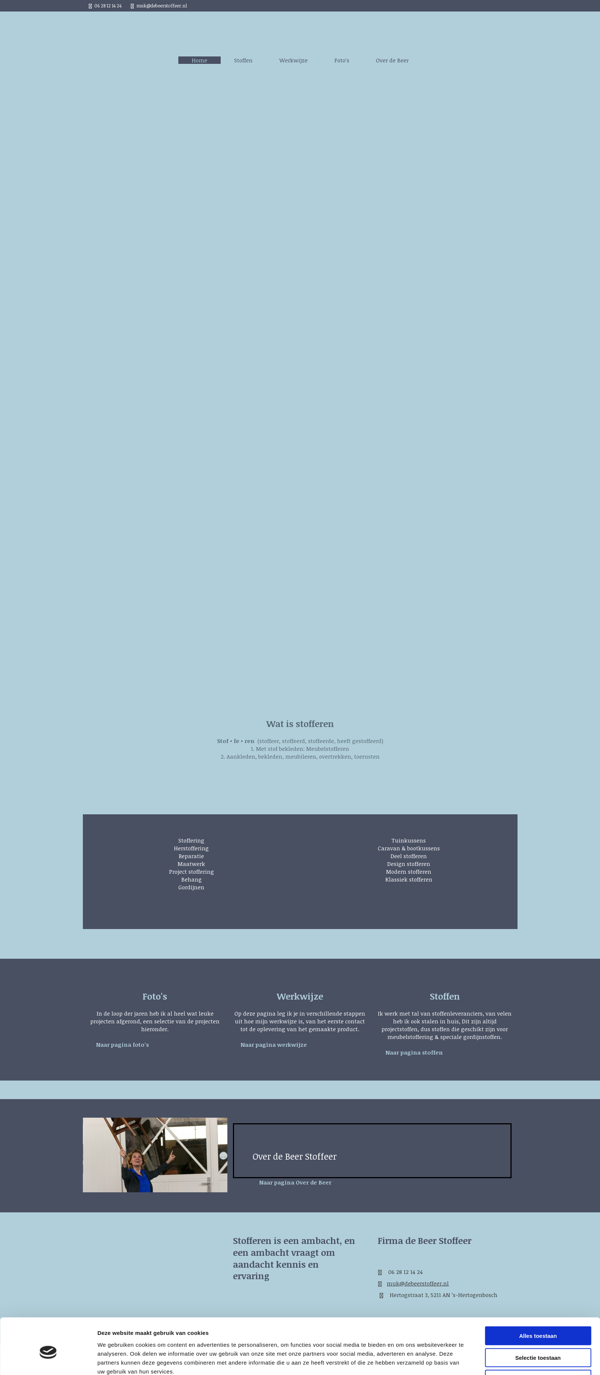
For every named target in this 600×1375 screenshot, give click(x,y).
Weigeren (537, 1218)
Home (199, 60)
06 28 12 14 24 (107, 5)
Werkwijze (293, 60)
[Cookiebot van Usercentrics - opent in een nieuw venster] (48, 1233)
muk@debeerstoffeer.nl (161, 5)
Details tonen (401, 1234)
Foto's (341, 60)
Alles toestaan (538, 1174)
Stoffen (243, 60)
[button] (122, 1044)
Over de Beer (392, 60)
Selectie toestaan (538, 1196)
